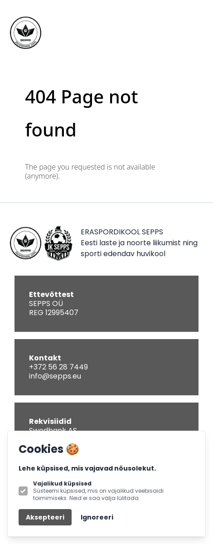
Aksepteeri (45, 517)
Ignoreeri (97, 517)
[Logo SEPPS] (25, 32)
